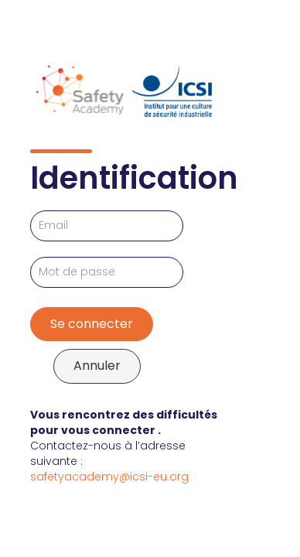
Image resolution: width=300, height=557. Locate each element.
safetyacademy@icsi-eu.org (109, 476)
